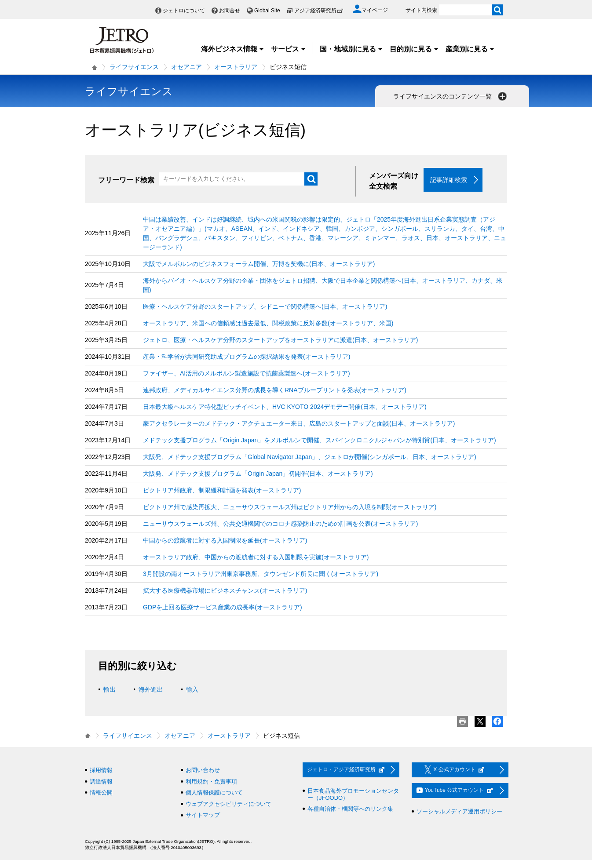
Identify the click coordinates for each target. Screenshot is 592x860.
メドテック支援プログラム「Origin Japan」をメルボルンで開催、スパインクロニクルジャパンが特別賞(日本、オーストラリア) (319, 440)
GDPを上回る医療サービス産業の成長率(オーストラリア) (222, 607)
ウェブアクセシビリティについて (228, 804)
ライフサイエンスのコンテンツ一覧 (450, 96)
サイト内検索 (421, 10)
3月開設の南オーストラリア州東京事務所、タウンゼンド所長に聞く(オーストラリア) (260, 573)
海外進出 (151, 689)
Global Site (267, 10)
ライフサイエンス (134, 66)
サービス (288, 49)
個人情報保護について (214, 792)
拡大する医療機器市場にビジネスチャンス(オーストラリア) (225, 590)
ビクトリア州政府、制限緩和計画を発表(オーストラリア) (222, 490)
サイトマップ (203, 815)
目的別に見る (414, 49)
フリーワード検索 (126, 180)
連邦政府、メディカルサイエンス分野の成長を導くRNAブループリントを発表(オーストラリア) (274, 390)
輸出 (109, 689)
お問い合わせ (203, 770)
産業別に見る (470, 49)
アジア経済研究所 (319, 10)
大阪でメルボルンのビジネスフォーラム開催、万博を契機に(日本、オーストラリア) (259, 263)
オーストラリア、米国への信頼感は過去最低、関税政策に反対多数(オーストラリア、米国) (268, 323)
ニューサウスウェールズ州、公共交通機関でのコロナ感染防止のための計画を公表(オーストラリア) (280, 523)
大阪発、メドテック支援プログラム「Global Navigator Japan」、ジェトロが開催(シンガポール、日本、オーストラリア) (309, 456)
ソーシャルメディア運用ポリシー (459, 811)
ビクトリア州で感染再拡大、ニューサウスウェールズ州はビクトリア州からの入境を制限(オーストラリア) (289, 506)
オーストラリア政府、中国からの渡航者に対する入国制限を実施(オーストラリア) (256, 557)
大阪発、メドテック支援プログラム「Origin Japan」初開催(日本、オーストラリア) (258, 473)
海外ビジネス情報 (232, 49)
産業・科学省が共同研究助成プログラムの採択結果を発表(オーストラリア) (246, 356)
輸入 (192, 689)
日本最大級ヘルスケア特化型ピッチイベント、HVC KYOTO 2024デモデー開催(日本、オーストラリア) (285, 406)
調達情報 (101, 781)
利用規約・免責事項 (211, 781)
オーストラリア (235, 66)
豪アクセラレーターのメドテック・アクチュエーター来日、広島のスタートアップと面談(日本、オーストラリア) (299, 423)
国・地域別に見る (351, 49)
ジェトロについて (184, 10)
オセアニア (186, 66)
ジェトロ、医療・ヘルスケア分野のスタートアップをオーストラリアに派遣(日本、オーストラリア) (280, 339)
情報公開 (101, 792)
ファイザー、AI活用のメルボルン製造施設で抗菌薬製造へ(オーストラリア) (246, 373)
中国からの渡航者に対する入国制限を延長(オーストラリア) (225, 540)
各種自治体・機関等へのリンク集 (350, 808)
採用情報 (101, 770)
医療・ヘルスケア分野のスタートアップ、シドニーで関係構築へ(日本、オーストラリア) (265, 306)
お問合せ (229, 10)
